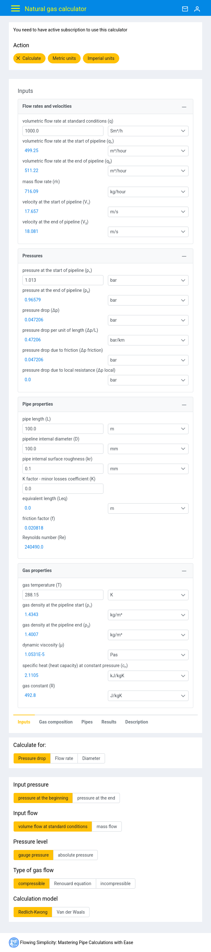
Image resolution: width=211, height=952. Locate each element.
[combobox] (148, 131)
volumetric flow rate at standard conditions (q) (67, 121)
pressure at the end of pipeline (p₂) (56, 290)
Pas (114, 654)
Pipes (87, 722)
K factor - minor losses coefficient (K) (59, 478)
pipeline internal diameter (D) (50, 438)
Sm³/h (116, 130)
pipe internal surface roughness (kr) (57, 458)
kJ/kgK (117, 675)
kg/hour (118, 191)
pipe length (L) (36, 418)
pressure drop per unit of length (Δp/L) (60, 330)
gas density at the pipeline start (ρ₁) (57, 605)
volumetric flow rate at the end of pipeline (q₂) (67, 161)
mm (114, 448)
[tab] (24, 722)
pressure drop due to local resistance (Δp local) (68, 370)
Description (136, 722)
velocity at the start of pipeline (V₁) (56, 201)
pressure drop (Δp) (40, 310)
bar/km (117, 340)
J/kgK (116, 695)
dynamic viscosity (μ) (43, 644)
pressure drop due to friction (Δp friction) (62, 350)
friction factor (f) (38, 518)
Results (109, 722)
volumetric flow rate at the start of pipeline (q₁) (68, 141)
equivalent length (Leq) (44, 498)
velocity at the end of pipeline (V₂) (55, 221)
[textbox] (62, 131)
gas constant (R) (38, 685)
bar (113, 280)
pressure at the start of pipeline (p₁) (57, 270)
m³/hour (118, 150)
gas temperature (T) (42, 585)
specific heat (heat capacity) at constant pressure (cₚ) (75, 665)
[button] (29, 58)
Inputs (24, 722)
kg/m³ (116, 614)
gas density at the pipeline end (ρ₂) (56, 624)
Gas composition (56, 722)
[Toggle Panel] (184, 107)
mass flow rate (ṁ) (41, 181)
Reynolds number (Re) (44, 537)
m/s (114, 211)
